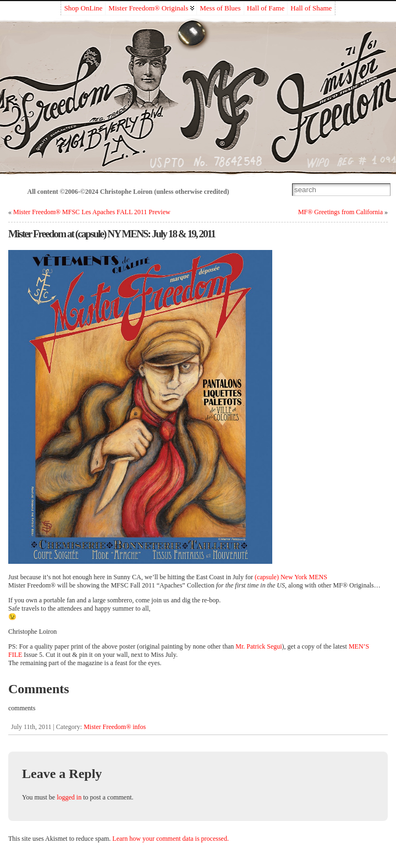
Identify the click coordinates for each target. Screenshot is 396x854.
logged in (69, 797)
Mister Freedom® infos (115, 727)
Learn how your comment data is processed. (170, 838)
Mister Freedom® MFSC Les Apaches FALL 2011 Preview (91, 212)
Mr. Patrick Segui (258, 646)
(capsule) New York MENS (291, 577)
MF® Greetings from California (340, 212)
